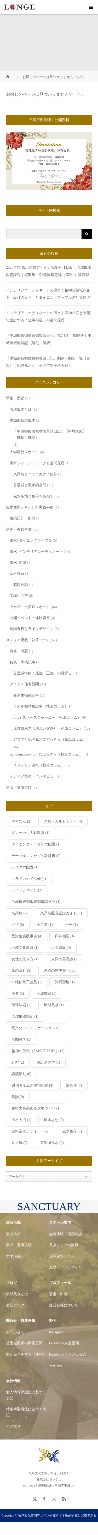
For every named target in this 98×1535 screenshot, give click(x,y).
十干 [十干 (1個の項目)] (71, 925)
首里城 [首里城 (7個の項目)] (19, 1143)
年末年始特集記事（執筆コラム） (40, 706)
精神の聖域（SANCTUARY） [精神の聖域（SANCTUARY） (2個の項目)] (38, 1051)
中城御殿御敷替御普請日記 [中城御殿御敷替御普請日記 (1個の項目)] (36, 902)
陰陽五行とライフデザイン (32, 629)
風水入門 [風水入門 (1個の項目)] (21, 1120)
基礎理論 (20, 585)
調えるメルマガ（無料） (26, 1354)
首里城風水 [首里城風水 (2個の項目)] (52, 1143)
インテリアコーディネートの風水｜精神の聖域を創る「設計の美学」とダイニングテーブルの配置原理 (48, 293)
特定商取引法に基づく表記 (26, 1412)
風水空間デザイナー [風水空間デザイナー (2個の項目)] (30, 1131)
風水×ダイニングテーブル (31, 540)
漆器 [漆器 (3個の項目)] (17, 994)
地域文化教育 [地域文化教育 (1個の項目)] (25, 948)
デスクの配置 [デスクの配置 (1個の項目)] (25, 867)
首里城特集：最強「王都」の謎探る (42, 673)
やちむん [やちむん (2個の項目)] (21, 821)
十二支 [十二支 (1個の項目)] (45, 925)
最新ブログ (15, 1305)
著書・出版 (19, 651)
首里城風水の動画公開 (24, 1343)
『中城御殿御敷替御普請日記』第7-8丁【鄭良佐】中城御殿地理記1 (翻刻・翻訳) (48, 339)
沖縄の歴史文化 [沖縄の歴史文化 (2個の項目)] (59, 971)
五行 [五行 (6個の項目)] (17, 925)
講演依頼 (13, 1234)
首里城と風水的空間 (29, 485)
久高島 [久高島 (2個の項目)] (19, 913)
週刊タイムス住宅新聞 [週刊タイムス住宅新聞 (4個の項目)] (32, 1085)
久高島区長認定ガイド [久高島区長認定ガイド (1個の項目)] (61, 913)
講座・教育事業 (19, 529)
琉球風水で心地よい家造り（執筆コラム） (48, 728)
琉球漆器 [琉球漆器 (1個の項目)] (21, 1005)
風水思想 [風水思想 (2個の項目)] (54, 1120)
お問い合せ (15, 1332)
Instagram (56, 1332)
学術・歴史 (15, 398)
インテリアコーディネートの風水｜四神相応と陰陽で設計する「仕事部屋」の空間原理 (48, 316)
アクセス (13, 1426)
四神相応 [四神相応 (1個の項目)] (65, 936)
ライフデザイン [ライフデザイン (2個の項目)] (26, 890)
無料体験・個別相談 (65, 1234)
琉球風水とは (21, 409)
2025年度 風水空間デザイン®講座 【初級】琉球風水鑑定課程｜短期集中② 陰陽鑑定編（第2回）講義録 (48, 271)
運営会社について (63, 1305)
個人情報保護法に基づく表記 (26, 1395)
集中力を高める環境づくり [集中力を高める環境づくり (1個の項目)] (36, 1108)
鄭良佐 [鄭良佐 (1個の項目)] (74, 1085)
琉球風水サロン (62, 1256)
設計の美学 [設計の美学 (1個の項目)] (48, 1062)
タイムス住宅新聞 (24, 684)
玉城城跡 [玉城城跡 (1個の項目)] (46, 994)
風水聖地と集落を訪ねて (33, 496)
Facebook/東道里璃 (64, 1343)
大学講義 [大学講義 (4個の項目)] (61, 948)
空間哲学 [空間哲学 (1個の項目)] (21, 1039)
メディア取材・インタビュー (33, 776)
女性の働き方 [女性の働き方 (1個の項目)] (25, 959)
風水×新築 (18, 563)
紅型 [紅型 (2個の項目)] (17, 1062)
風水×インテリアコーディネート (36, 552)
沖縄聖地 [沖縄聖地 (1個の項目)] (65, 982)
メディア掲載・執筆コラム (28, 640)
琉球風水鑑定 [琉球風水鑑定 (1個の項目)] (25, 1016)
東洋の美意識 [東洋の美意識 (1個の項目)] (64, 959)
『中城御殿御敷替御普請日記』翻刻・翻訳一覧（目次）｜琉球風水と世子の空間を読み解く (48, 362)
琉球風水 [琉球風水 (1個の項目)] (54, 1005)
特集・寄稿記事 (22, 662)
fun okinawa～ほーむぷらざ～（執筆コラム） (46, 754)
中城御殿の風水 (22, 420)
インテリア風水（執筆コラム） (39, 765)
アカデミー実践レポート (30, 607)
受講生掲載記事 (26, 695)
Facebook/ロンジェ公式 (67, 1354)
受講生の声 (19, 596)
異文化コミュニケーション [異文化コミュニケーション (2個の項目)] (36, 1028)
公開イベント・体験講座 (30, 618)
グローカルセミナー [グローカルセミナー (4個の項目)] (63, 821)
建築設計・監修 (22, 518)
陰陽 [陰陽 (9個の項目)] (17, 1097)
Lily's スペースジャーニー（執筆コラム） (47, 717)
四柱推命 (17, 573)
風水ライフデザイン (65, 1267)
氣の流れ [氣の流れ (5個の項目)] (21, 971)
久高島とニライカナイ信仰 (35, 474)
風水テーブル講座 (63, 1245)
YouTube (55, 1365)
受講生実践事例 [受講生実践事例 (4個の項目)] (26, 936)
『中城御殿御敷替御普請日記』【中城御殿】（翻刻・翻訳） (50, 434)
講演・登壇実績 (19, 787)
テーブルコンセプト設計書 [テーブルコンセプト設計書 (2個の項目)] (36, 856)
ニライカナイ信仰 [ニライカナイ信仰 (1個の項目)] (28, 879)
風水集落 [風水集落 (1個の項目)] (72, 1131)
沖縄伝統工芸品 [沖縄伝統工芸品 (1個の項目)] (26, 982)
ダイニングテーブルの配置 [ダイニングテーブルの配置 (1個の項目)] (36, 844)
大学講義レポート (24, 452)
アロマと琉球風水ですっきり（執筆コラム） (50, 739)
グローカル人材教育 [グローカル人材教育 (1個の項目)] (30, 833)
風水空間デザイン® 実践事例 (30, 507)
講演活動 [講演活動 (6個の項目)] (21, 1074)
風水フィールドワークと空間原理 (37, 463)
